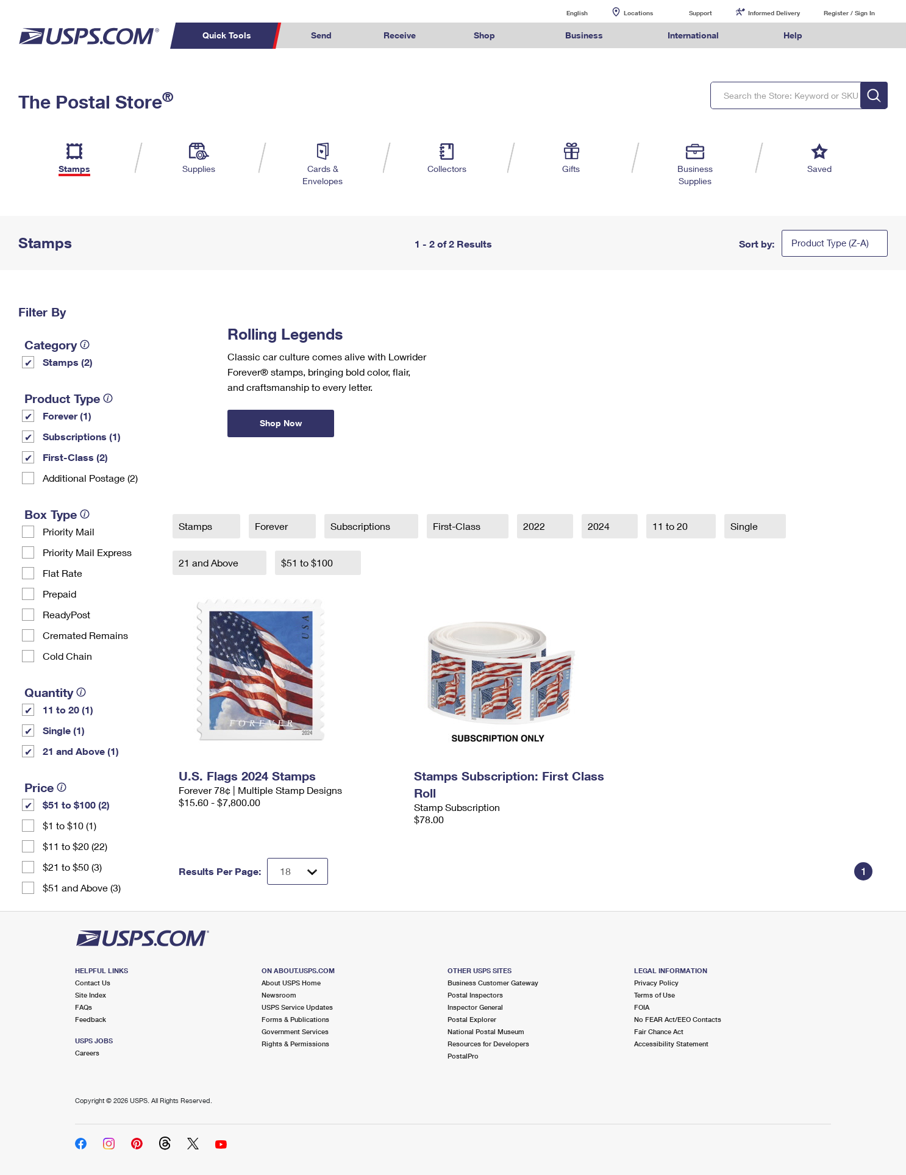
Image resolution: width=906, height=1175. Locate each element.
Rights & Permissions (295, 1044)
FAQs (83, 1007)
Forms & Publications (295, 1019)
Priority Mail (69, 531)
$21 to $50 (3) (72, 867)
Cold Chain (67, 656)
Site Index (90, 995)
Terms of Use (654, 995)
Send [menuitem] (321, 35)
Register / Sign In (849, 12)
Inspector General (475, 1007)
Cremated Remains (85, 635)
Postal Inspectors (475, 995)
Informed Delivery (774, 12)
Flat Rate (62, 573)
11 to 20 (671, 526)
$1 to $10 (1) (69, 825)
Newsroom (279, 995)
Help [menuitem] (792, 35)
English (564, 12)
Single (745, 526)
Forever (272, 526)
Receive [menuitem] (399, 35)
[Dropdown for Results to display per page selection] (297, 871)
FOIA (641, 1007)
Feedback (90, 1019)
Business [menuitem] (584, 35)
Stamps (197, 526)
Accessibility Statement (671, 1044)
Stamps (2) (68, 362)
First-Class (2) (75, 457)
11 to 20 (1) (68, 709)
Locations (638, 12)
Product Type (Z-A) (830, 242)
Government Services (295, 1031)
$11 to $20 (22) (75, 846)
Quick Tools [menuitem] (226, 35)
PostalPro (463, 1056)
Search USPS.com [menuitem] (851, 36)
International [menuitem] (693, 35)
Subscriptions (361, 526)
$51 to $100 (308, 562)
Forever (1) (67, 415)
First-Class (458, 526)
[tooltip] (85, 344)
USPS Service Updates (297, 1007)
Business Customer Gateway (493, 983)
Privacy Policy (656, 983)
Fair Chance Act (658, 1031)
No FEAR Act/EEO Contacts (677, 1019)
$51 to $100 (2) (76, 804)
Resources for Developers (488, 1044)
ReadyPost (66, 614)
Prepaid (59, 593)
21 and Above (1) (81, 751)
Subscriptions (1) (82, 436)
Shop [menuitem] (484, 35)
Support (700, 12)
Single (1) (64, 730)
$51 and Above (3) (82, 887)
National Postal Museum (486, 1031)
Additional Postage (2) (90, 478)
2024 (600, 526)
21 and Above (210, 562)
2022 (535, 526)
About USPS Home (291, 983)
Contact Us (92, 983)
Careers (87, 1053)
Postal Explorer (472, 1019)
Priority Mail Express (87, 552)
